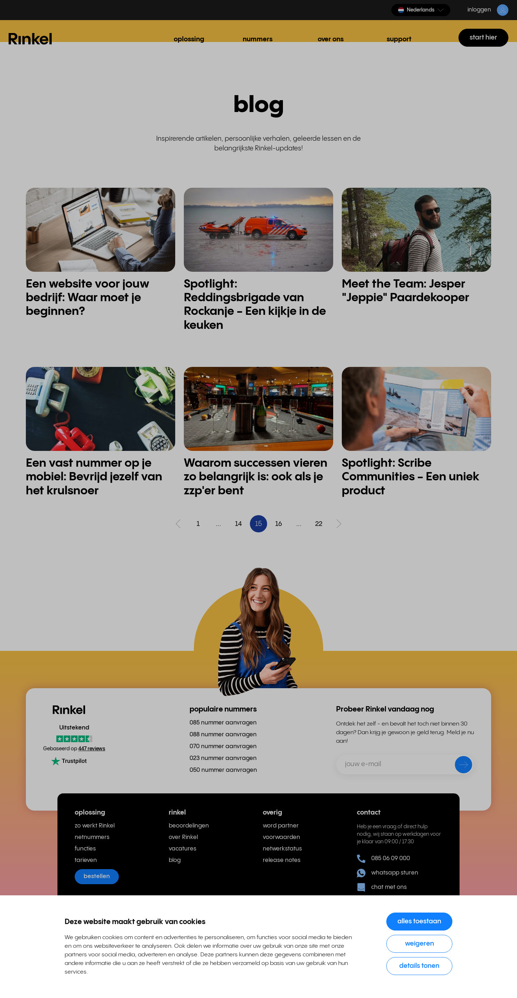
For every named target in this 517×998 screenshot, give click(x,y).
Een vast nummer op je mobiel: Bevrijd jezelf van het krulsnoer (94, 477)
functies (85, 849)
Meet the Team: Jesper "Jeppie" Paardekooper (405, 291)
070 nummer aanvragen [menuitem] (223, 746)
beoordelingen (189, 826)
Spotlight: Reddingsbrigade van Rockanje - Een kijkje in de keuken (255, 304)
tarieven (86, 860)
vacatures (182, 849)
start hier (483, 37)
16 (278, 524)
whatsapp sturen (387, 873)
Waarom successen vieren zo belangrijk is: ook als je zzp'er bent (255, 477)
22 (318, 524)
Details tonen (419, 965)
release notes (282, 860)
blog (175, 860)
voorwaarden (281, 837)
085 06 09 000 (383, 858)
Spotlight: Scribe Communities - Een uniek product (410, 477)
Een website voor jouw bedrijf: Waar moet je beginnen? (87, 298)
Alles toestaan (419, 921)
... (218, 524)
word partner (281, 826)
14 (238, 524)
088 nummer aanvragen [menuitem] (223, 735)
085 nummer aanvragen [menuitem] (223, 723)
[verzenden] (459, 766)
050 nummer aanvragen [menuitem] (223, 770)
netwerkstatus (282, 849)
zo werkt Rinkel (95, 826)
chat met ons (382, 887)
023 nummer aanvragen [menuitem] (223, 758)
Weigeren (419, 943)
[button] (420, 10)
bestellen (97, 876)
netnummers (92, 837)
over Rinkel (183, 837)
